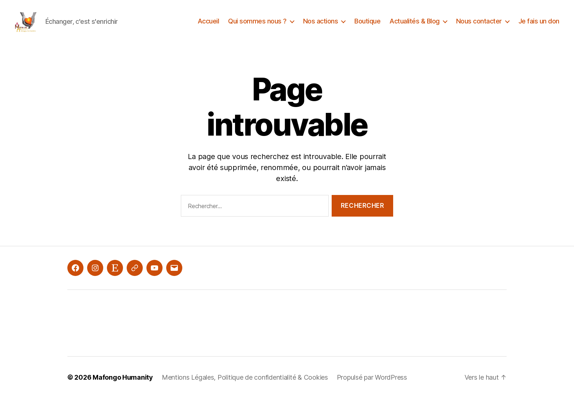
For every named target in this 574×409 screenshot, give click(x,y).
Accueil (208, 26)
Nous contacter (479, 26)
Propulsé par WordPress (372, 388)
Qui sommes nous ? (257, 26)
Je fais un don (538, 26)
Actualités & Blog (415, 26)
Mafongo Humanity (123, 388)
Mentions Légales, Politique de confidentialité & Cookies (245, 388)
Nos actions (320, 26)
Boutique (367, 26)
